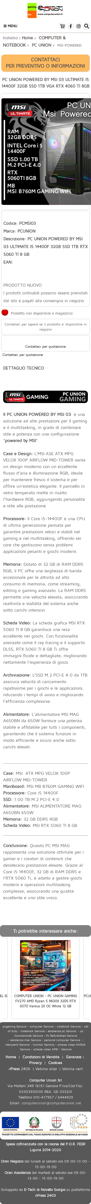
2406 (19, 1068)
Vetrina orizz (46, 1068)
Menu (10, 26)
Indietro (10, 37)
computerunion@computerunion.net (51, 1103)
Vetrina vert (72, 1068)
